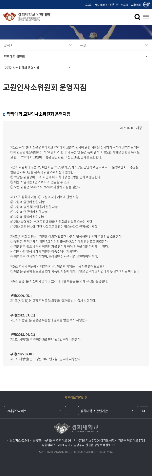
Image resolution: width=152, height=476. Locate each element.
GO (144, 410)
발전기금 (114, 4)
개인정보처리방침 (76, 397)
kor (148, 3)
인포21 (124, 4)
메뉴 (146, 17)
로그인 (88, 4)
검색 (137, 17)
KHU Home (101, 4)
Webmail (136, 4)
